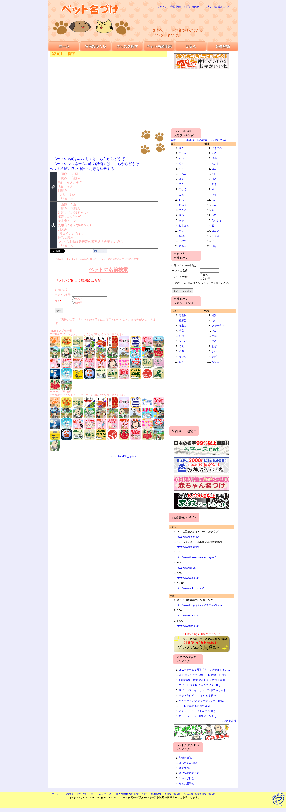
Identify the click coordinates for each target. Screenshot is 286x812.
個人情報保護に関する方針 (131, 793)
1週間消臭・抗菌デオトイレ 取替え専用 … (203, 680)
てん (181, 346)
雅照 (181, 335)
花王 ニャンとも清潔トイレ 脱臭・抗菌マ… (204, 674)
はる (214, 179)
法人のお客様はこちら (217, 6)
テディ (215, 356)
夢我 (181, 330)
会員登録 (175, 6)
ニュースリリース (101, 793)
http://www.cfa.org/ (187, 615)
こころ (182, 210)
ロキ (181, 361)
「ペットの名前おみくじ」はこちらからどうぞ (87, 159)
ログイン (162, 6)
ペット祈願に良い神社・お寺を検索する (82, 169)
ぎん (181, 148)
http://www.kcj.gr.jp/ (188, 547)
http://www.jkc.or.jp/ (188, 536)
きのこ (182, 235)
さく (181, 179)
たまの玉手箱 (186, 783)
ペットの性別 (179, 276)
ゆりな (215, 361)
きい (214, 351)
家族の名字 (61, 289)
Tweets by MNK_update (123, 456)
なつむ (182, 356)
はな (214, 246)
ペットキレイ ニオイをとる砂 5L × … (200, 695)
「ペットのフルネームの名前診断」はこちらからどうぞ (94, 164)
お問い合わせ (191, 6)
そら (214, 173)
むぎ (214, 184)
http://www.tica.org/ (188, 625)
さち (181, 220)
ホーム (56, 793)
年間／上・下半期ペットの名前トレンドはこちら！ (200, 140)
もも (214, 210)
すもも (182, 246)
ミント (215, 163)
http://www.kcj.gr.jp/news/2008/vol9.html (199, 605)
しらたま (184, 225)
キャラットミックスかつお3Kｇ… (198, 711)
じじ (181, 199)
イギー (182, 351)
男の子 (78, 299)
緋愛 (214, 315)
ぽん (214, 204)
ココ (214, 168)
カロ (214, 320)
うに (214, 215)
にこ (214, 199)
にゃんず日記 (186, 778)
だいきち (217, 220)
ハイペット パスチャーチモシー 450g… (202, 700)
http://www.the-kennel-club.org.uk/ (196, 557)
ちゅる (182, 204)
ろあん (182, 325)
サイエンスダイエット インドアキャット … (204, 690)
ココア (215, 230)
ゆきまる (217, 148)
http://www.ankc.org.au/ (190, 588)
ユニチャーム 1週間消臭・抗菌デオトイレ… (204, 669)
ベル (214, 158)
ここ (181, 184)
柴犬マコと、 (186, 768)
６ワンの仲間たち (189, 773)
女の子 (78, 302)
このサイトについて (75, 793)
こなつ (182, 240)
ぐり (181, 168)
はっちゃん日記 (188, 762)
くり (181, 163)
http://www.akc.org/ (188, 577)
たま (181, 230)
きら (181, 215)
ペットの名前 (62, 294)
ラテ (214, 240)
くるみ (215, 235)
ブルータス (218, 325)
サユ (214, 335)
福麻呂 (182, 320)
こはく (182, 189)
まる (214, 153)
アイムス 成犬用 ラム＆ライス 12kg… (201, 685)
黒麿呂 (182, 315)
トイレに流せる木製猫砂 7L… (196, 705)
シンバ (182, 341)
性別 (57, 300)
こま (181, 194)
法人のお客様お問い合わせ (199, 793)
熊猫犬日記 (185, 757)
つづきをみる (228, 720)
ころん (182, 173)
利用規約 (156, 793)
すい (181, 158)
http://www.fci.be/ (186, 567)
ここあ (182, 153)
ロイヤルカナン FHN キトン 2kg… (199, 716)
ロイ (214, 194)
